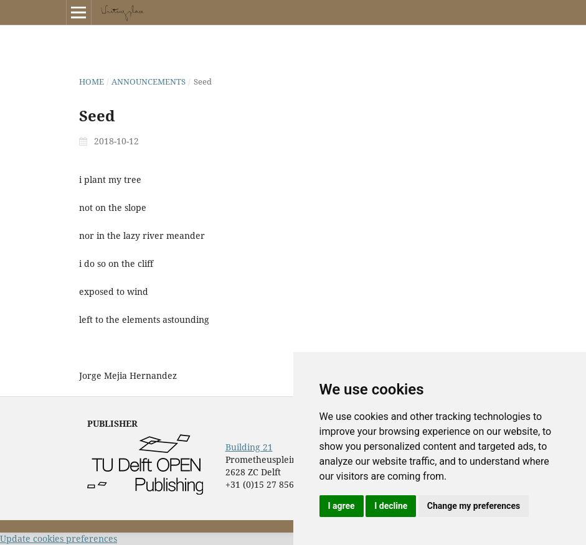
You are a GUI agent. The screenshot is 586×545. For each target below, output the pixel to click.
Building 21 (249, 447)
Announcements (148, 81)
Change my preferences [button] (473, 506)
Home (91, 81)
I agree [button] (341, 506)
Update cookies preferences (58, 538)
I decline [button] (390, 506)
